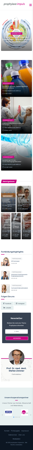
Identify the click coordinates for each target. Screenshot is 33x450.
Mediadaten (16, 439)
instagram (20, 304)
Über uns (21, 435)
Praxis (16, 219)
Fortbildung (16, 258)
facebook (7, 304)
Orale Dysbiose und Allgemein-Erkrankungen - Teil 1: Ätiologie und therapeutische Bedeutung (16, 39)
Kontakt (6, 431)
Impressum (25, 431)
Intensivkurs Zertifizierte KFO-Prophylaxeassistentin (19, 275)
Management (7, 196)
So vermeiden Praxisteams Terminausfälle (6, 200)
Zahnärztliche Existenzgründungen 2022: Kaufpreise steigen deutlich (23, 200)
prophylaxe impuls (19, 45)
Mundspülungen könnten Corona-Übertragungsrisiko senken (11, 160)
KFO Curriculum (15, 261)
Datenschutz (12, 435)
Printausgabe (15, 431)
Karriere (21, 195)
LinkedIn (7, 308)
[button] (2, 415)
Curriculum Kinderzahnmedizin (19, 288)
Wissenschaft (16, 33)
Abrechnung (7, 213)
